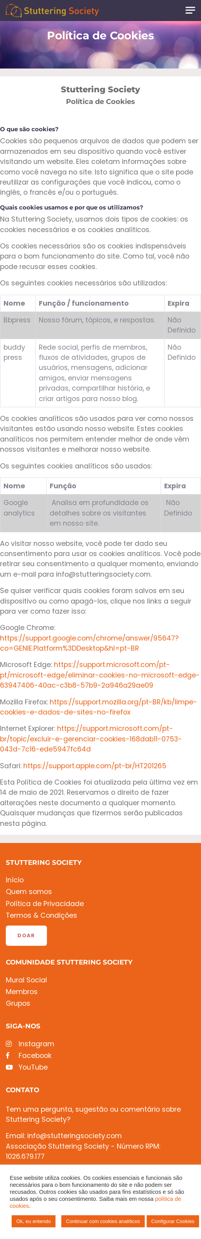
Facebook (29, 1055)
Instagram (30, 1044)
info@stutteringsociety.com (74, 1135)
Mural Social (26, 980)
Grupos (18, 1003)
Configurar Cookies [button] (172, 1221)
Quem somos (29, 892)
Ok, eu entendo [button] (33, 1221)
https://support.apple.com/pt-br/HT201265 (94, 766)
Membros (22, 992)
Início (15, 880)
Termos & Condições (41, 915)
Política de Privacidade (45, 904)
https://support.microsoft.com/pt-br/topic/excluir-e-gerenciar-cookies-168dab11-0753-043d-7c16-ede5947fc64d (91, 739)
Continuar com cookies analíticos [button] (103, 1221)
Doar (26, 935)
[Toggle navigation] (190, 10)
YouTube (27, 1067)
